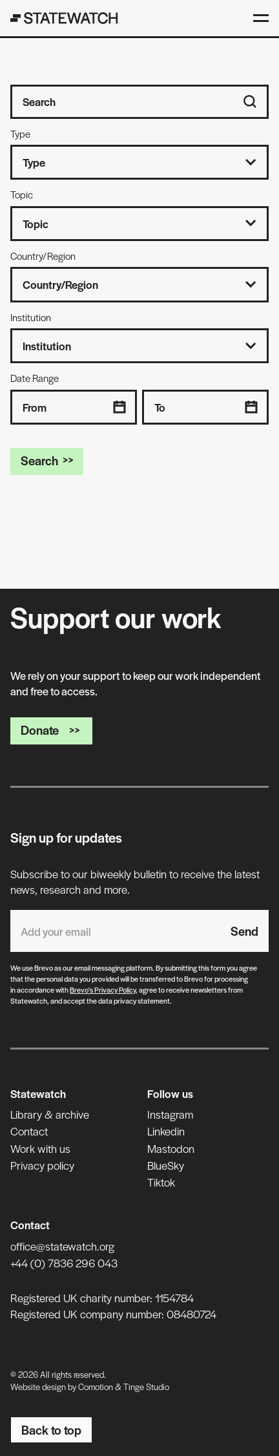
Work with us (40, 1148)
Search (47, 460)
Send (244, 931)
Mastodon (170, 1148)
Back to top (51, 1430)
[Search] (250, 101)
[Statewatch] (64, 18)
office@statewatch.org (62, 1246)
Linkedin (166, 1131)
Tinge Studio (146, 1386)
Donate (51, 730)
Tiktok (161, 1182)
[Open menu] (261, 18)
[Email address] (115, 931)
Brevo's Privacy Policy (103, 989)
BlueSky (165, 1165)
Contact (29, 1131)
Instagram (170, 1114)
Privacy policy (42, 1165)
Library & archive (49, 1114)
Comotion (95, 1386)
